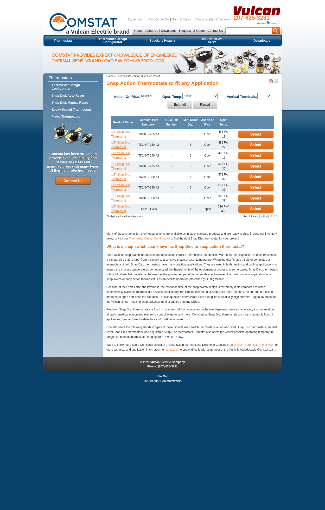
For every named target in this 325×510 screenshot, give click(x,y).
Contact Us (215, 30)
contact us (172, 349)
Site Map (162, 376)
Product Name (123, 122)
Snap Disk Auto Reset (68, 95)
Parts (273, 23)
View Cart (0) (204, 19)
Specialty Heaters (162, 40)
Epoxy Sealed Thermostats (72, 109)
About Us (151, 30)
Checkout (223, 19)
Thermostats (63, 40)
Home (138, 30)
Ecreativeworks (171, 381)
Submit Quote (181, 19)
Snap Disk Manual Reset (70, 102)
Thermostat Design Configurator (113, 40)
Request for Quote (192, 30)
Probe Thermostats (66, 116)
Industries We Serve (212, 40)
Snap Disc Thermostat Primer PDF (251, 344)
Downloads (168, 30)
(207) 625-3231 (168, 366)
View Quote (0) (158, 19)
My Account (136, 19)
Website (261, 23)
